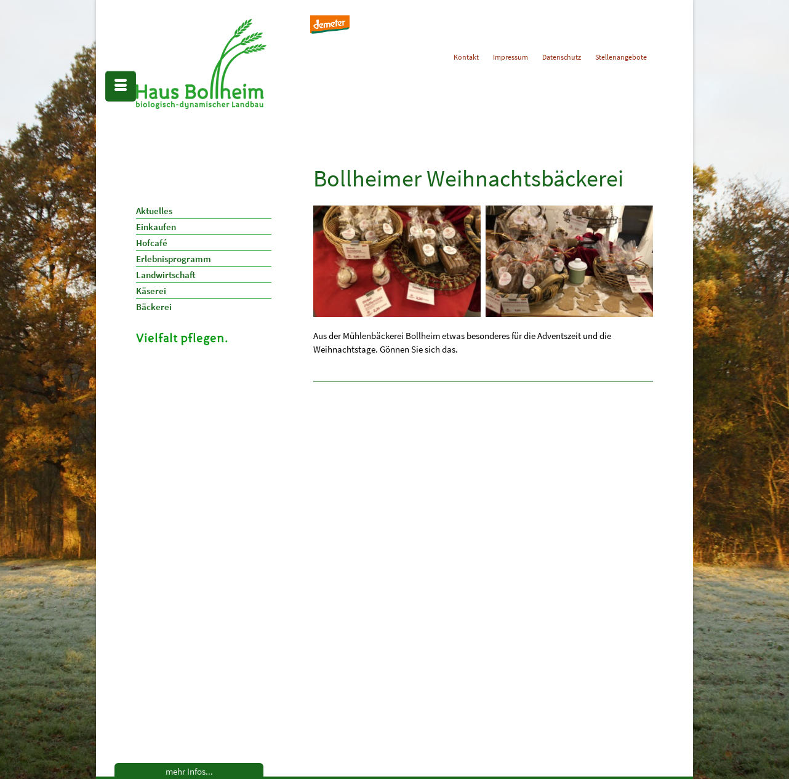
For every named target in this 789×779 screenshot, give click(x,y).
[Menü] (120, 86)
